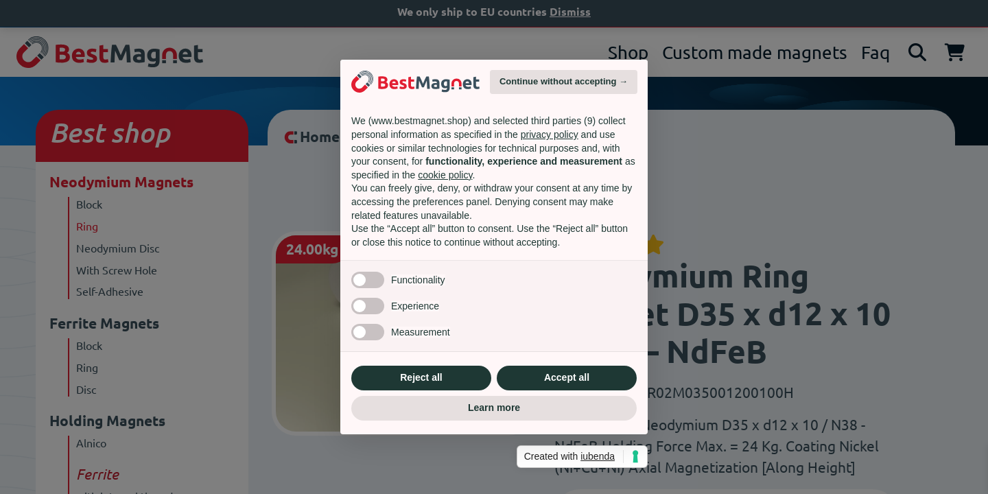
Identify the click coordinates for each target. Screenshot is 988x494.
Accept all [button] (566, 377)
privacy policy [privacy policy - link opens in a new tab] (549, 134)
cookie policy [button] (445, 174)
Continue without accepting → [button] (563, 81)
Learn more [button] (494, 407)
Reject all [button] (421, 377)
